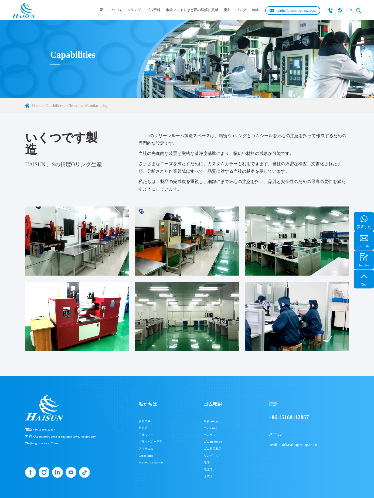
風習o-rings (211, 421)
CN (349, 10)
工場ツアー (146, 434)
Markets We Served (151, 462)
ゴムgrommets (213, 441)
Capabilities (54, 106)
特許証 (143, 427)
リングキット (213, 455)
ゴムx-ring (210, 427)
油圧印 (208, 469)
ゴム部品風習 (213, 448)
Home (36, 106)
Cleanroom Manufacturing (87, 106)
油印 (207, 462)
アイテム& (146, 448)
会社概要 (145, 421)
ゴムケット (211, 434)
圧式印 (208, 476)
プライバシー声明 (150, 441)
